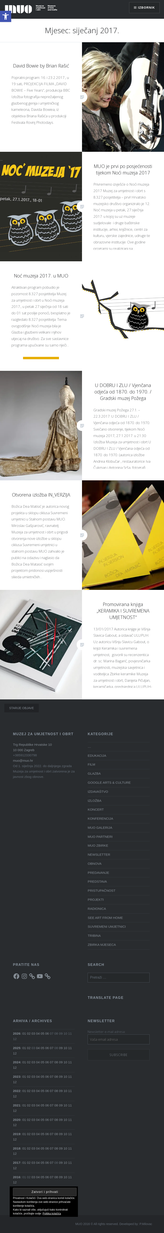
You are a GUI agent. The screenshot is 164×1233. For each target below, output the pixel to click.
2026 (16, 1033)
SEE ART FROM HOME (105, 918)
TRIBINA (94, 935)
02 (29, 1033)
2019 (16, 1134)
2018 (16, 1148)
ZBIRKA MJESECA (102, 944)
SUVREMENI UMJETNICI (107, 926)
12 (15, 1053)
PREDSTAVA (97, 881)
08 (56, 1062)
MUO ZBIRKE (98, 845)
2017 (16, 1162)
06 (47, 1033)
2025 (16, 1048)
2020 (16, 1120)
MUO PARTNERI (100, 836)
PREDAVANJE (98, 872)
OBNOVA (94, 863)
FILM (91, 764)
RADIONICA (97, 908)
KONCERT (96, 809)
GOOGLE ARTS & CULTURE (109, 782)
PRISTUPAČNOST (101, 890)
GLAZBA (94, 773)
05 (42, 1033)
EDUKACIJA (97, 755)
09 (61, 1048)
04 (38, 1033)
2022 (16, 1091)
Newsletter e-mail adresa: (106, 1031)
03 (33, 1033)
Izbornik (146, 7)
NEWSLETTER (99, 854)
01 (24, 1033)
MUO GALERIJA (100, 827)
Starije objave (21, 708)
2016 (16, 1177)
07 (51, 1048)
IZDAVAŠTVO (98, 791)
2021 (16, 1105)
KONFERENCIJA (100, 818)
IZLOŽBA (94, 800)
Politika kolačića (52, 1213)
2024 (16, 1062)
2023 (16, 1076)
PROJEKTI (96, 899)
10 (65, 1048)
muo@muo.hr (23, 760)
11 (70, 1048)
